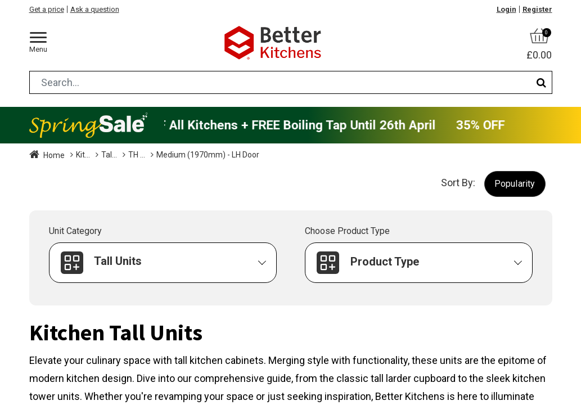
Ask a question (94, 9)
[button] (515, 183)
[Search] (541, 82)
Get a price (46, 9)
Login (506, 9)
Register (537, 9)
